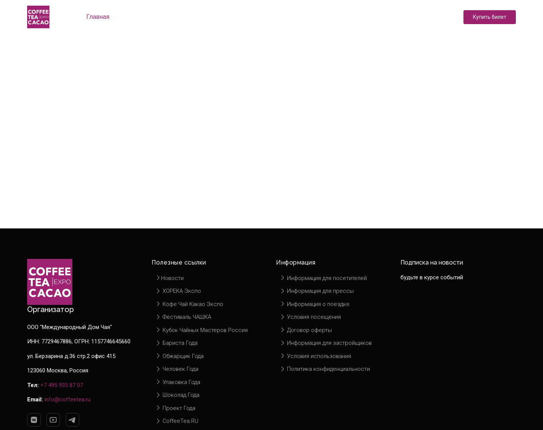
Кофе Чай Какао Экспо (189, 304)
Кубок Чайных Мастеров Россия (201, 330)
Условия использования (315, 356)
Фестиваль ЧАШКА (183, 317)
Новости (286, 17)
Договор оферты (306, 330)
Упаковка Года (177, 382)
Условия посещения (310, 317)
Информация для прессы (317, 291)
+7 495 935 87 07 (61, 385)
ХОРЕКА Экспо (178, 291)
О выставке (140, 17)
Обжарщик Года (179, 356)
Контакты (383, 17)
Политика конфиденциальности (325, 369)
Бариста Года (176, 343)
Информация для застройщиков (326, 343)
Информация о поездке (315, 304)
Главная (97, 17)
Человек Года (176, 369)
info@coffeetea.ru (67, 399)
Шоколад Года (177, 395)
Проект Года (175, 408)
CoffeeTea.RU (176, 421)
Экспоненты (191, 17)
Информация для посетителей (323, 278)
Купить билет (489, 17)
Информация (334, 17)
